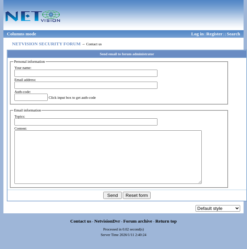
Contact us (80, 231)
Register (214, 33)
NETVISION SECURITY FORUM (46, 43)
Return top (166, 231)
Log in (197, 33)
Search (233, 33)
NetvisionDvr (107, 231)
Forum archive (137, 231)
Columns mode (21, 33)
